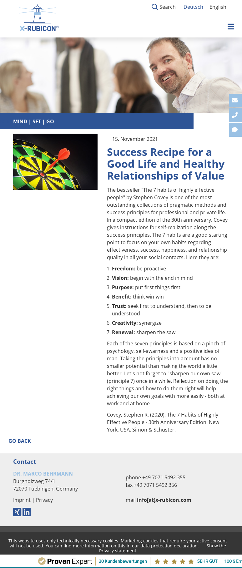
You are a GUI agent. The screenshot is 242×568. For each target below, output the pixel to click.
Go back (19, 441)
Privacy (44, 499)
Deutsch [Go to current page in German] (193, 6)
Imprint (22, 499)
